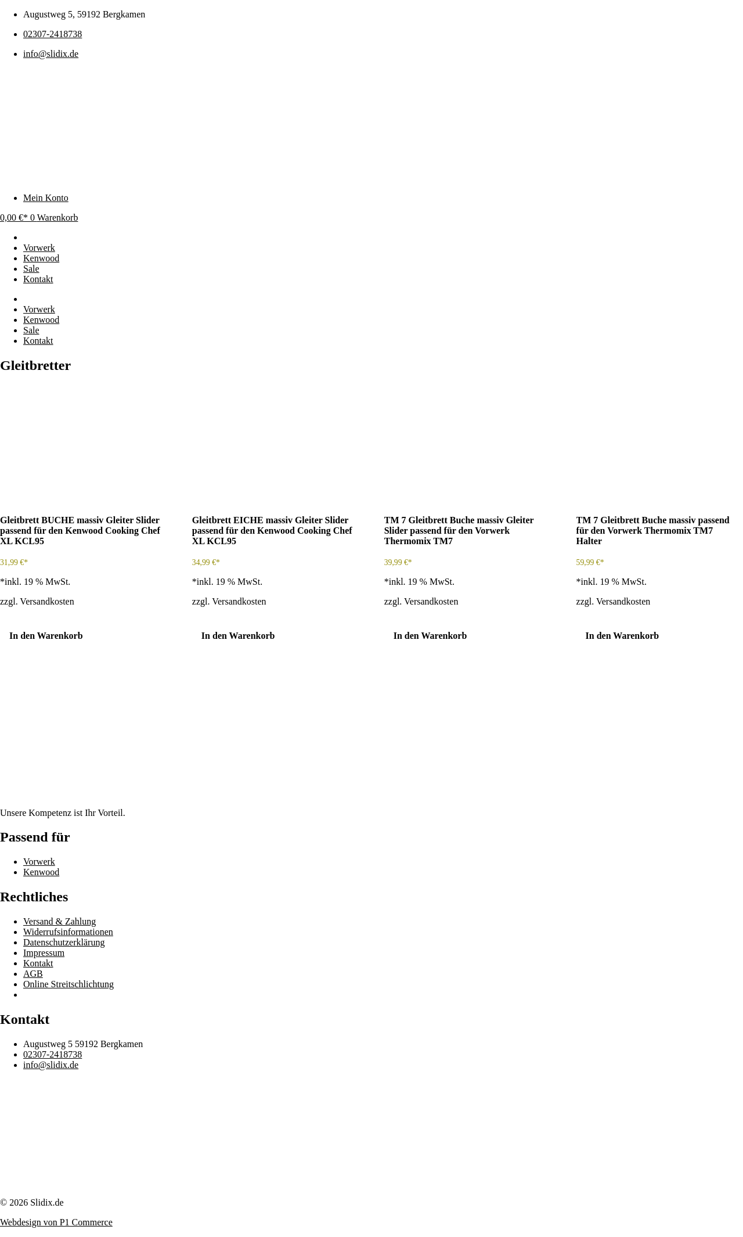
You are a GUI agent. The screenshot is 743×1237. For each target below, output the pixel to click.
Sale (31, 330)
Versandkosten (47, 601)
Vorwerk (39, 309)
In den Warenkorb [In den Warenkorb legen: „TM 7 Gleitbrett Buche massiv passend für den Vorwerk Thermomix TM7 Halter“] (622, 636)
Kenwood (41, 320)
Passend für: (48, 299)
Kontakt (38, 341)
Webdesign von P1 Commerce (56, 1222)
